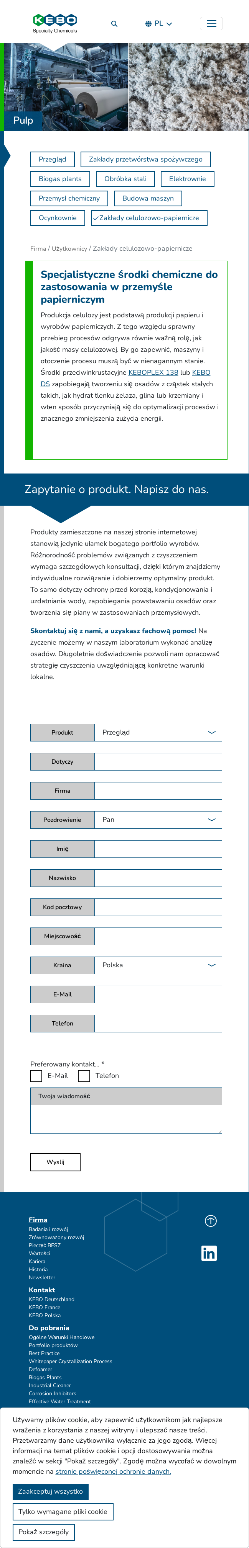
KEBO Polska (45, 1315)
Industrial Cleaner (50, 1385)
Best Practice (44, 1353)
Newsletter (42, 1277)
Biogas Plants (45, 1377)
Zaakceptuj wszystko (50, 1491)
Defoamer (40, 1369)
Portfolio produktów (53, 1345)
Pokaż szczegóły (43, 1532)
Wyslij (55, 1162)
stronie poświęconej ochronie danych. (113, 1471)
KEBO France (44, 1307)
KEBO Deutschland (51, 1299)
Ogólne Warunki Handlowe (61, 1337)
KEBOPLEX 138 (153, 372)
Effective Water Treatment (60, 1401)
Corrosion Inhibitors (52, 1393)
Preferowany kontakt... (67, 1064)
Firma (38, 249)
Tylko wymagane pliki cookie (62, 1511)
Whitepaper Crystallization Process (70, 1361)
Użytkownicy (69, 249)
